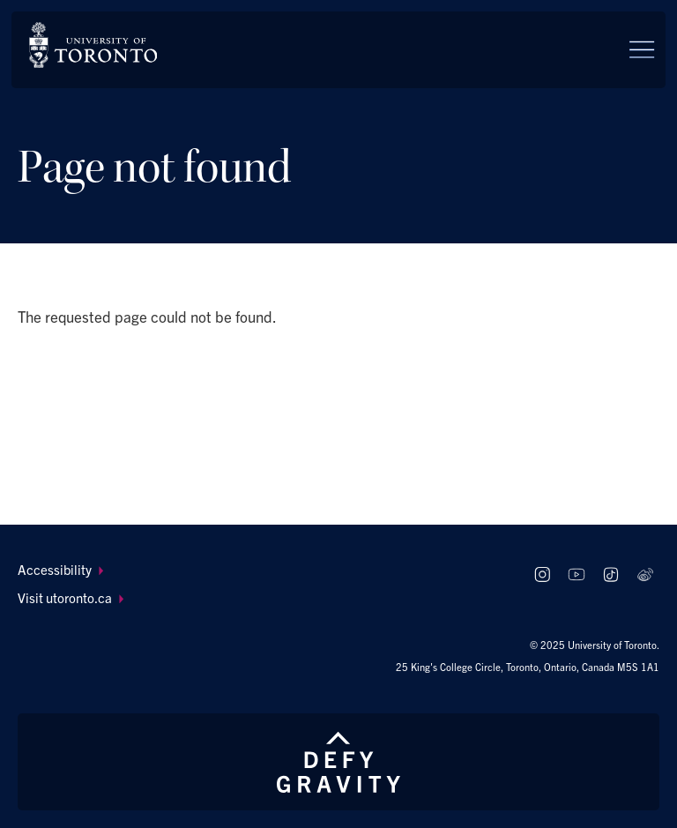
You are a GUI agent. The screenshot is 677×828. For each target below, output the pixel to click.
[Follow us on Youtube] (576, 574)
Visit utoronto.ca (71, 597)
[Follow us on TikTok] (610, 574)
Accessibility (61, 569)
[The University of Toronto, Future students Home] (93, 45)
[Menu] (642, 49)
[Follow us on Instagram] (542, 574)
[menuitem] (264, 570)
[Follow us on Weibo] (644, 574)
